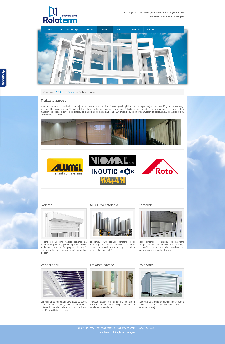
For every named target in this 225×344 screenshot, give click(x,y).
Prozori (105, 29)
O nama (48, 29)
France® (150, 328)
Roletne (89, 29)
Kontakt (150, 29)
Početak (59, 92)
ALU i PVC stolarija (69, 29)
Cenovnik (135, 29)
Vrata (120, 29)
